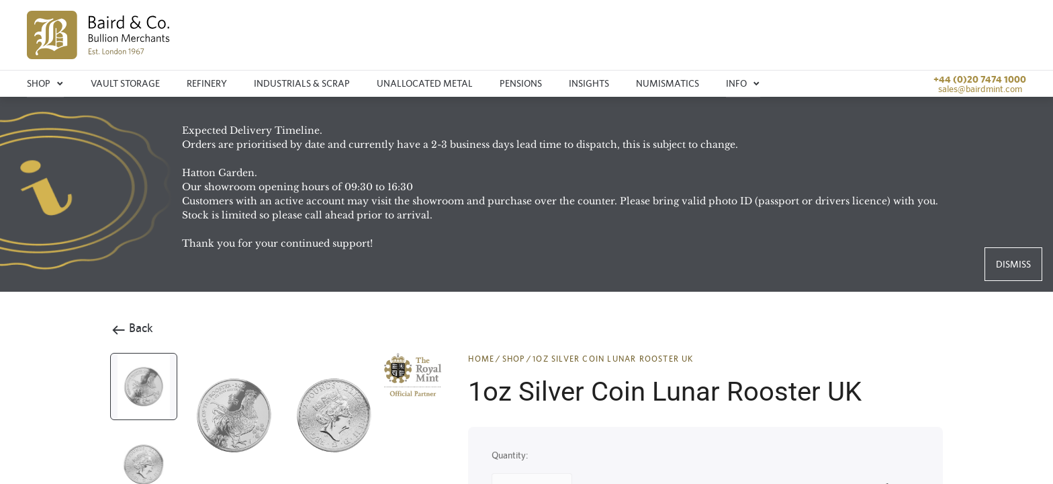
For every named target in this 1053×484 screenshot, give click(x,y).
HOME (481, 359)
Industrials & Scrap (302, 83)
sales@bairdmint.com (980, 88)
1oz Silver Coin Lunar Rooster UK (613, 359)
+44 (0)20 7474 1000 (979, 79)
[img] (98, 35)
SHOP (513, 359)
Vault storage (125, 83)
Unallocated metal (425, 83)
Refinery (207, 83)
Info (743, 83)
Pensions (521, 83)
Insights (589, 83)
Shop (45, 83)
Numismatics (667, 83)
